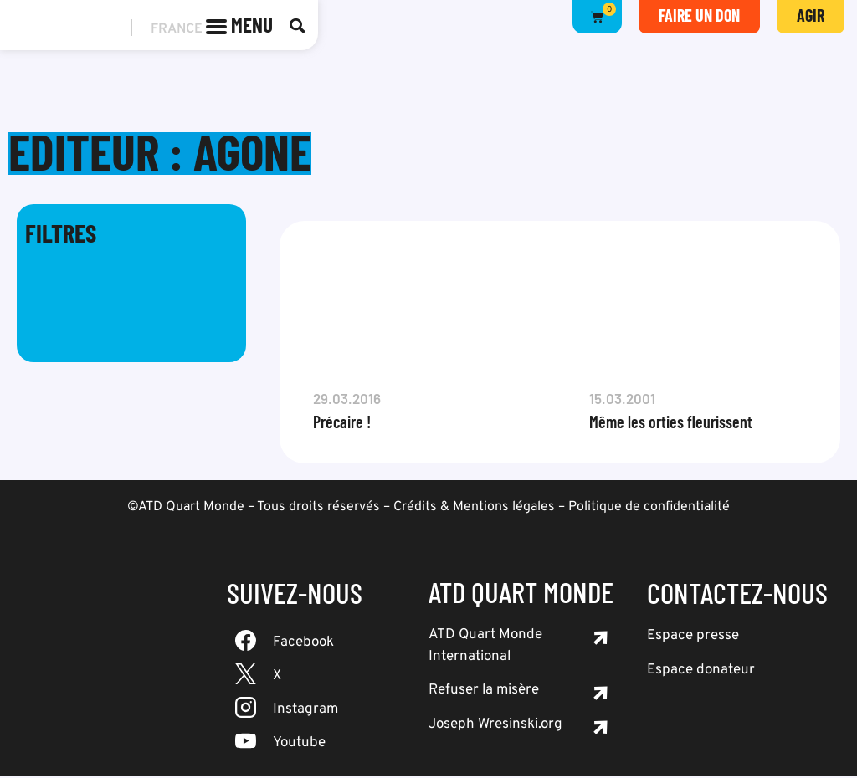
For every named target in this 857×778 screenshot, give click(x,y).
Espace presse (693, 637)
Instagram (305, 711)
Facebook (303, 644)
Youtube (299, 744)
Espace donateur (701, 672)
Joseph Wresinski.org (495, 726)
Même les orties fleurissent (670, 423)
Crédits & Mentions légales (474, 508)
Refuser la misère (483, 692)
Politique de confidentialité (649, 508)
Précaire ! (342, 423)
